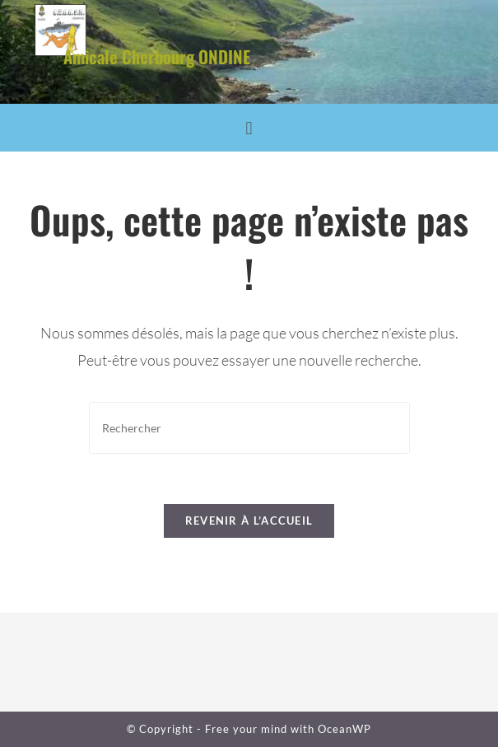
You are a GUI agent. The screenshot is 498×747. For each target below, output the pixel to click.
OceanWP (344, 728)
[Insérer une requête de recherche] (249, 428)
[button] (249, 127)
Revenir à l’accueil (249, 520)
